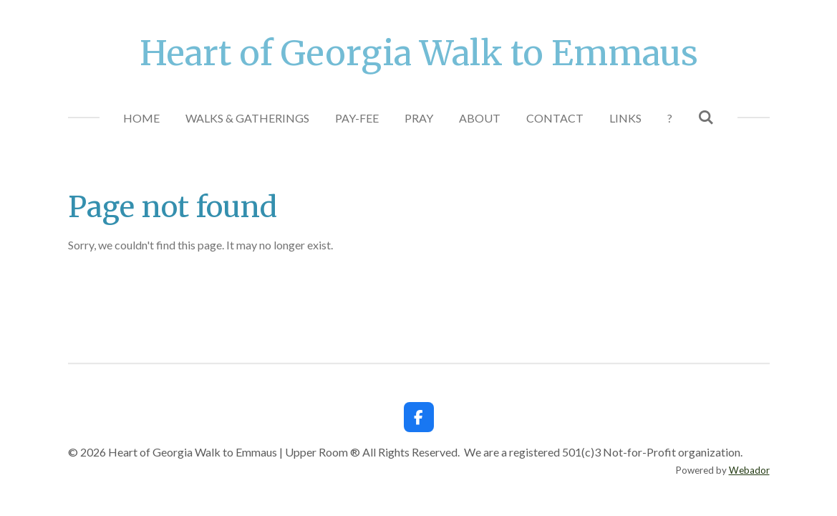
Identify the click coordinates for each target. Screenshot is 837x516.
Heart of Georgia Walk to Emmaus (419, 53)
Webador (749, 470)
